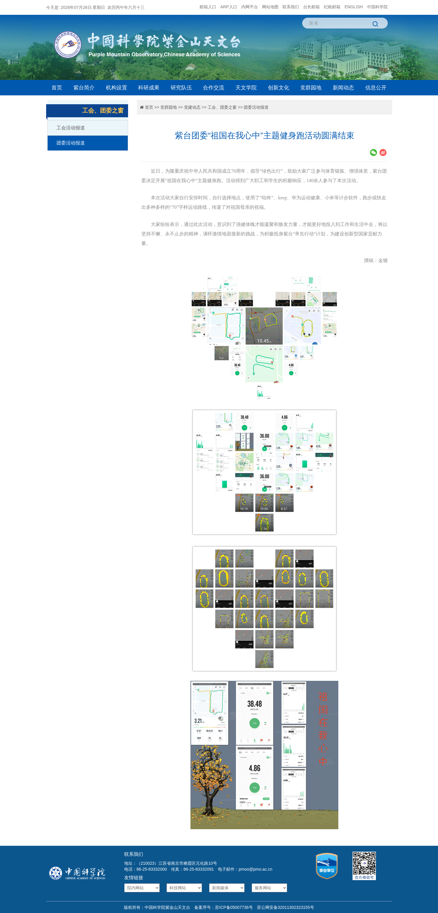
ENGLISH (354, 6)
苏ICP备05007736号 (234, 907)
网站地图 (270, 6)
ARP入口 (228, 6)
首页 (56, 88)
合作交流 (213, 88)
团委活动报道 (70, 142)
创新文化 (278, 88)
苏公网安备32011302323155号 (283, 907)
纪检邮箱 (332, 6)
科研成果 (148, 88)
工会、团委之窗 (222, 107)
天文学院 (246, 88)
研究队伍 (181, 88)
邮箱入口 (208, 6)
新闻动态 (343, 88)
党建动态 (192, 107)
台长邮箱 (311, 6)
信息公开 (376, 88)
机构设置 (116, 88)
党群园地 (310, 88)
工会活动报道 (70, 127)
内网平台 (249, 6)
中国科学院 (377, 6)
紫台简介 (84, 88)
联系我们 (290, 6)
